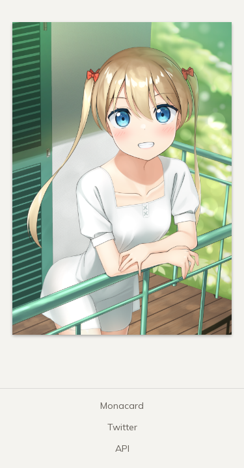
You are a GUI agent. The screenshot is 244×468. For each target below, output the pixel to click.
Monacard (122, 405)
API (122, 448)
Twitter (122, 427)
